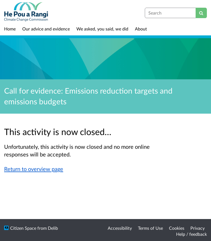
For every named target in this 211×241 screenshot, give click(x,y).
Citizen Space (23, 228)
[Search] (201, 13)
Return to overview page (33, 169)
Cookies (176, 228)
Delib (53, 228)
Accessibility (120, 228)
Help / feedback (191, 234)
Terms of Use (150, 228)
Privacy (197, 228)
